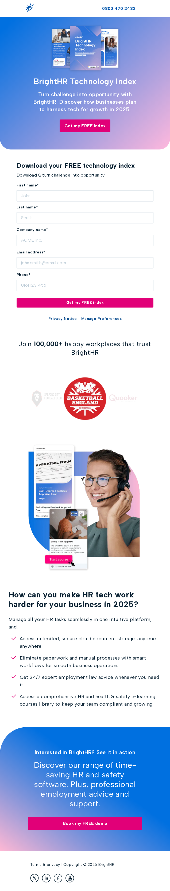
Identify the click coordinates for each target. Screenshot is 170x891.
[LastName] (85, 217)
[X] (34, 878)
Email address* (31, 252)
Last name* (27, 207)
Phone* (23, 274)
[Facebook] (58, 878)
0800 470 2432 (119, 8)
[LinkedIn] (46, 878)
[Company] (85, 240)
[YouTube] (69, 878)
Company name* (32, 229)
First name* (28, 185)
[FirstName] (85, 195)
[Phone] (85, 285)
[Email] (85, 262)
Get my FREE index (85, 125)
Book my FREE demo (85, 823)
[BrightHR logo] (31, 8)
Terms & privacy (45, 864)
